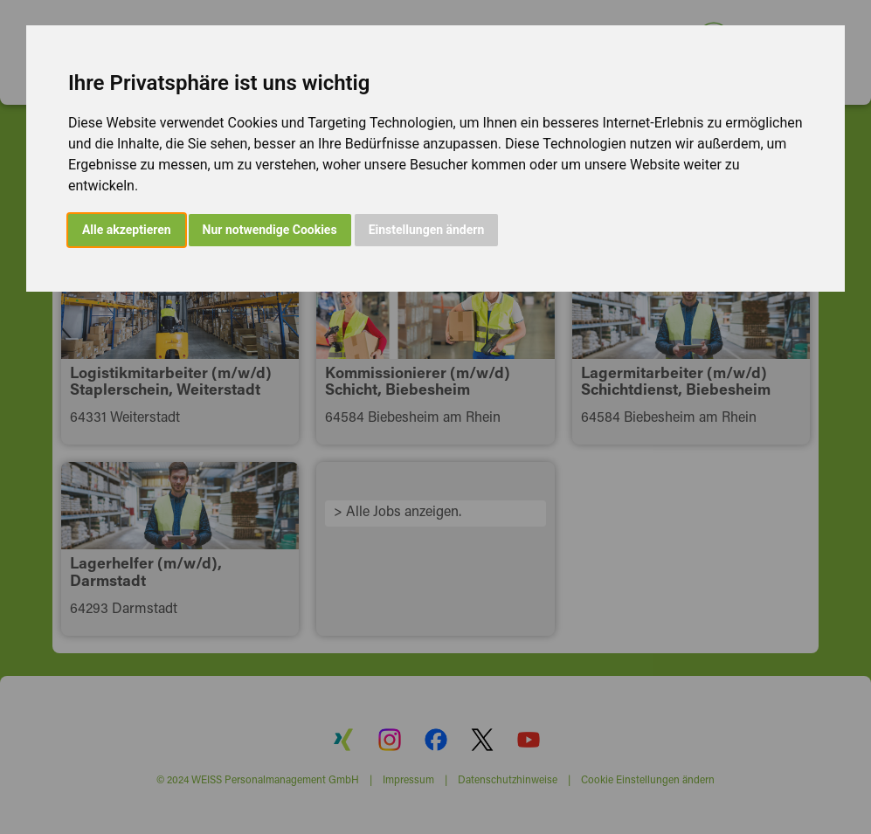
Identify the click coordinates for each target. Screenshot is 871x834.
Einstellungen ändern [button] (427, 230)
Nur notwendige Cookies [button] (270, 230)
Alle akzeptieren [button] (126, 230)
